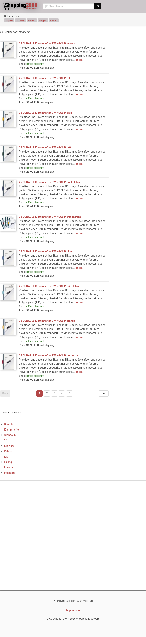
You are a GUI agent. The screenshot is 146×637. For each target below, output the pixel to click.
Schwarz (9, 445)
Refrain (8, 451)
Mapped (43, 20)
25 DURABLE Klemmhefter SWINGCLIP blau (45, 251)
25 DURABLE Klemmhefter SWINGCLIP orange (47, 320)
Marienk (31, 20)
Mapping (20, 20)
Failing (8, 462)
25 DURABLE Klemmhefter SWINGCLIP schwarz (48, 43)
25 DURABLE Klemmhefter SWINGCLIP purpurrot (48, 355)
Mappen (9, 20)
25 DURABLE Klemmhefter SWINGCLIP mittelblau (49, 286)
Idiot (6, 456)
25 (5, 440)
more (79, 59)
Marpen (53, 20)
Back (5, 393)
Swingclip (10, 435)
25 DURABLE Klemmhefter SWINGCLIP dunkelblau (49, 182)
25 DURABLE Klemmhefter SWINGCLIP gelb (45, 112)
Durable (8, 424)
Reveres (9, 467)
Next (103, 393)
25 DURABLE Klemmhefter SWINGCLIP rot (44, 78)
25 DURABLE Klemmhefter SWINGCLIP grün (45, 147)
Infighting (9, 472)
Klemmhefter (12, 429)
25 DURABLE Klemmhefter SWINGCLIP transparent (50, 216)
